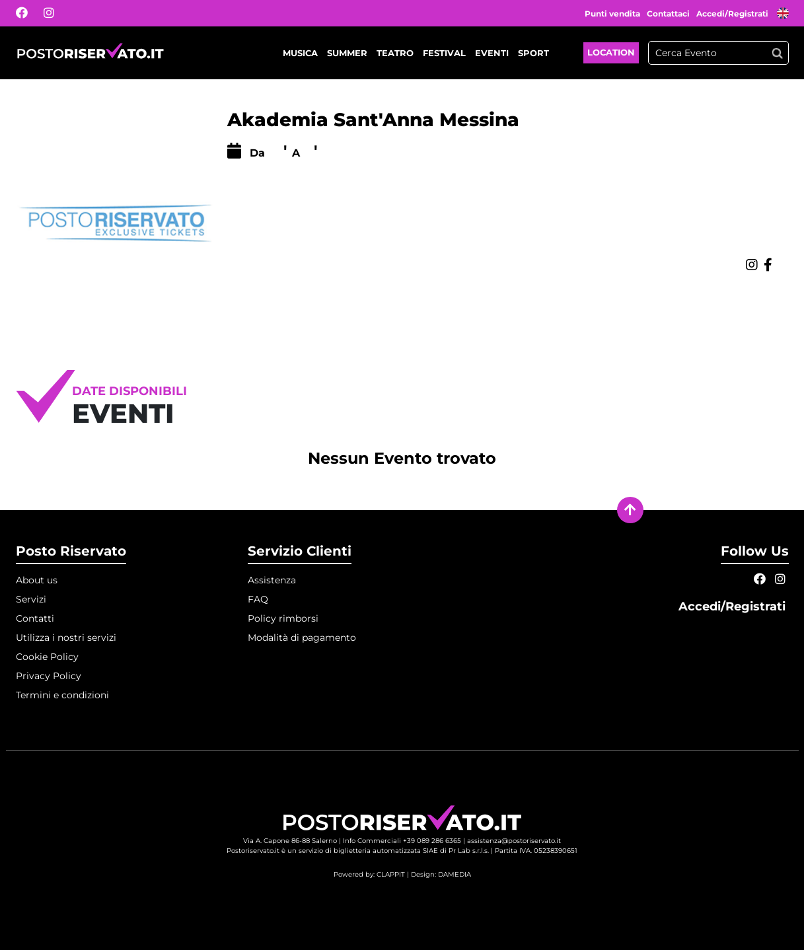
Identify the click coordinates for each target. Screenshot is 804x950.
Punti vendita (612, 13)
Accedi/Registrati (733, 13)
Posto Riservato (71, 551)
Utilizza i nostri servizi (66, 637)
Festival (444, 53)
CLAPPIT (391, 874)
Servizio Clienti (299, 551)
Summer (347, 53)
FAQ (258, 599)
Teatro (395, 53)
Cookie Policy (47, 657)
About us (36, 580)
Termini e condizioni (62, 695)
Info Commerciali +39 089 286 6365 (402, 840)
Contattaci (668, 13)
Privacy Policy (48, 676)
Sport (533, 53)
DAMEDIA (454, 874)
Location (611, 52)
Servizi (31, 599)
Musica (300, 53)
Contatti (35, 618)
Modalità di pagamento (302, 637)
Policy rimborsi (283, 618)
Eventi (492, 53)
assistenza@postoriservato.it (514, 840)
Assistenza (272, 580)
